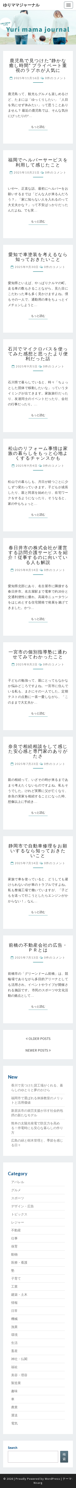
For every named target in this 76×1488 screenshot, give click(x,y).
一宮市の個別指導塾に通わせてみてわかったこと (38, 654)
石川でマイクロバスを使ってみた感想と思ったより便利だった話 (38, 353)
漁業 (14, 1327)
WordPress (52, 1479)
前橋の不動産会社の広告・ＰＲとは (38, 947)
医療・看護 (19, 1262)
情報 (14, 1303)
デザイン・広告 (22, 1206)
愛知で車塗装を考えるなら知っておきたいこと (38, 257)
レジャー (17, 1222)
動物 (14, 1254)
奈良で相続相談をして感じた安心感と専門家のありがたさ (38, 751)
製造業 (16, 1383)
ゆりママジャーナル (21, 4)
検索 (64, 1456)
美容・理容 (19, 1375)
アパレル (17, 1182)
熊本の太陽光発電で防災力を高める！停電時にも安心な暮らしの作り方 (37, 1128)
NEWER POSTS (38, 1050)
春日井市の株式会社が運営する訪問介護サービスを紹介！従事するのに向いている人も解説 (38, 555)
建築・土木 (19, 1294)
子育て (16, 1278)
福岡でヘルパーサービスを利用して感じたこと (38, 162)
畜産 (14, 1351)
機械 (14, 1319)
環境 (14, 1335)
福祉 (14, 1367)
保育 (14, 1246)
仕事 (14, 1238)
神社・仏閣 (19, 1359)
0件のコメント (55, 78)
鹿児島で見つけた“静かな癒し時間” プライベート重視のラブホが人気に (38, 65)
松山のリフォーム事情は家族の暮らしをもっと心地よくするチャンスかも (38, 453)
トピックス (19, 1214)
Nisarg (38, 1483)
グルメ (16, 1190)
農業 (14, 1407)
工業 (14, 1286)
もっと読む (39, 126)
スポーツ (17, 1198)
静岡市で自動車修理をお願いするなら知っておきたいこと (38, 850)
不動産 (16, 1230)
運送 (14, 1415)
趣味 (14, 1391)
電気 (14, 1423)
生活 (14, 1343)
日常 (14, 1311)
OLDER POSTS (38, 1038)
